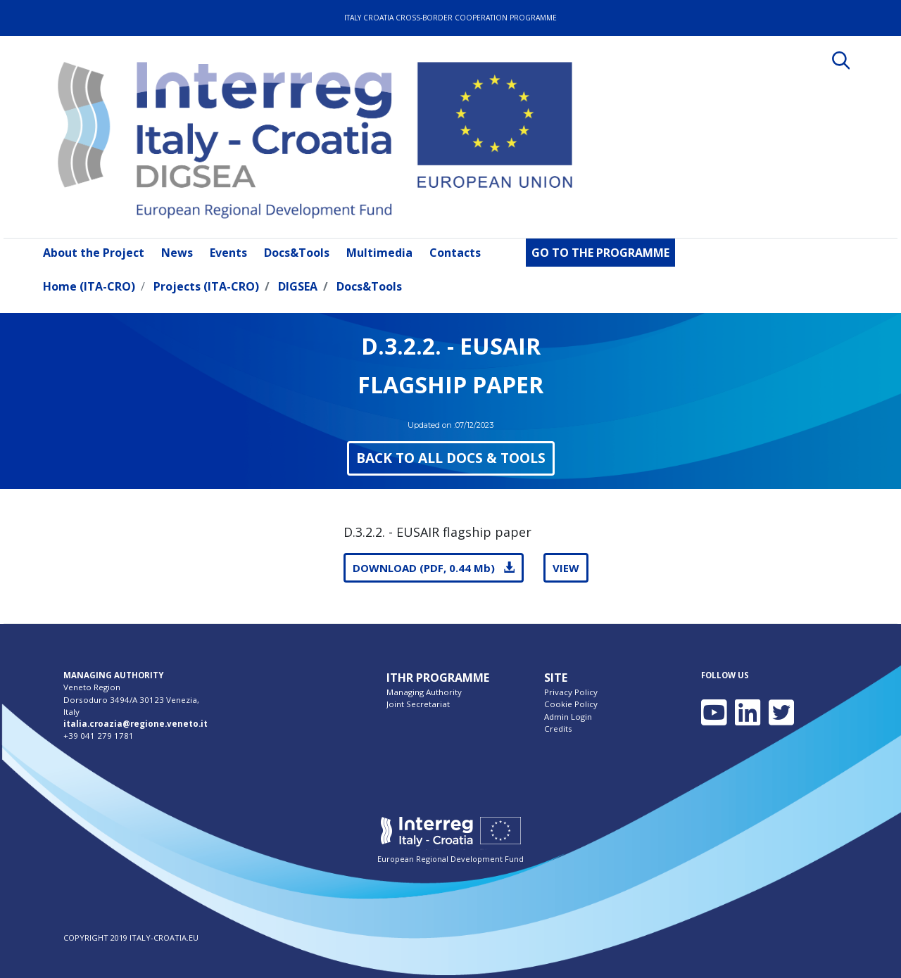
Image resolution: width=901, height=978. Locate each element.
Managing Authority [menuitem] (424, 692)
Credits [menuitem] (558, 728)
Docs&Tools (369, 286)
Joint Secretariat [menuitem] (418, 704)
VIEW (566, 568)
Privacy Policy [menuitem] (571, 692)
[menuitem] (96, 253)
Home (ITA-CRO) (89, 286)
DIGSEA (297, 286)
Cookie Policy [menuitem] (571, 704)
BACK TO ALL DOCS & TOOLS (451, 457)
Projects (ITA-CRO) (206, 286)
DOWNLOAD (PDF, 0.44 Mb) (434, 568)
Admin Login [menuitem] (568, 716)
